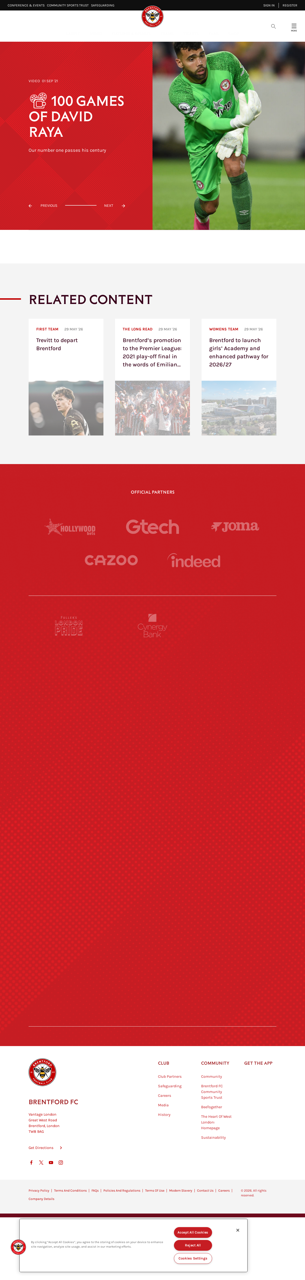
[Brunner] (69, 889)
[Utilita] (69, 845)
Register (290, 5)
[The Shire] (152, 932)
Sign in (269, 5)
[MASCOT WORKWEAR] (236, 801)
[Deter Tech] (69, 713)
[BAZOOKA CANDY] (69, 669)
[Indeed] (194, 560)
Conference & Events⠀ (27, 5)
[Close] (238, 1230)
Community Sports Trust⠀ (69, 5)
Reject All (193, 1245)
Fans (213, 33)
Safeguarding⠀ (104, 5)
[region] (133, 1245)
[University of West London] (69, 801)
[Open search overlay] (273, 26)
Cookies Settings (193, 1258)
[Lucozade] (236, 976)
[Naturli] (152, 845)
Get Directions (41, 1171)
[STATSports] (69, 757)
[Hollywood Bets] (70, 526)
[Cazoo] (111, 560)
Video (96, 33)
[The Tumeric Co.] (152, 976)
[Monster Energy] (152, 669)
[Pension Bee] (236, 626)
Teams (167, 33)
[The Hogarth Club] (69, 976)
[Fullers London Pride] (69, 626)
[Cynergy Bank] (152, 626)
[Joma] (235, 526)
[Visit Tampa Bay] (152, 801)
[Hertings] (236, 669)
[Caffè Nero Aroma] (152, 1020)
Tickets (191, 33)
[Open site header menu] (294, 26)
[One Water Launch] (236, 845)
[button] (18, 1247)
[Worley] (152, 757)
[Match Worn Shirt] (152, 889)
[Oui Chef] (236, 889)
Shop (233, 33)
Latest (73, 33)
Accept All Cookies (193, 1232)
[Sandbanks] (69, 932)
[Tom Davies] (236, 932)
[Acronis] (236, 757)
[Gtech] (152, 527)
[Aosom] (236, 713)
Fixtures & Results (131, 33)
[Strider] (152, 713)
